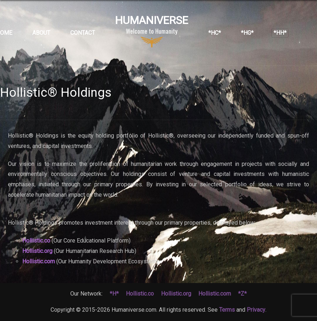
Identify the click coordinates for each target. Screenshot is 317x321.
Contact (82, 32)
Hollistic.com (38, 261)
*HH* (280, 32)
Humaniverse (151, 31)
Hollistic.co (36, 240)
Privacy (256, 309)
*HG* (247, 32)
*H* (114, 293)
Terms (227, 309)
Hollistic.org (37, 251)
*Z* (242, 293)
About (41, 32)
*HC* (214, 32)
